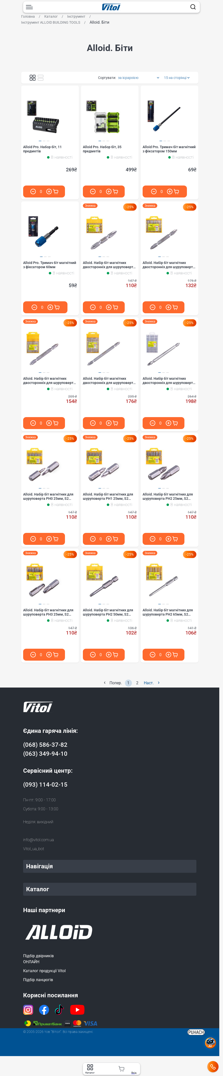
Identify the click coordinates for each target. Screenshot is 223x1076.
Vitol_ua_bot (33, 848)
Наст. (152, 683)
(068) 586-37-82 (45, 744)
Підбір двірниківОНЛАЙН (38, 958)
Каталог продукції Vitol (44, 970)
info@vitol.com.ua (38, 839)
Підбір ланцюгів (38, 979)
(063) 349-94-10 (45, 753)
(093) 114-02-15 (45, 784)
